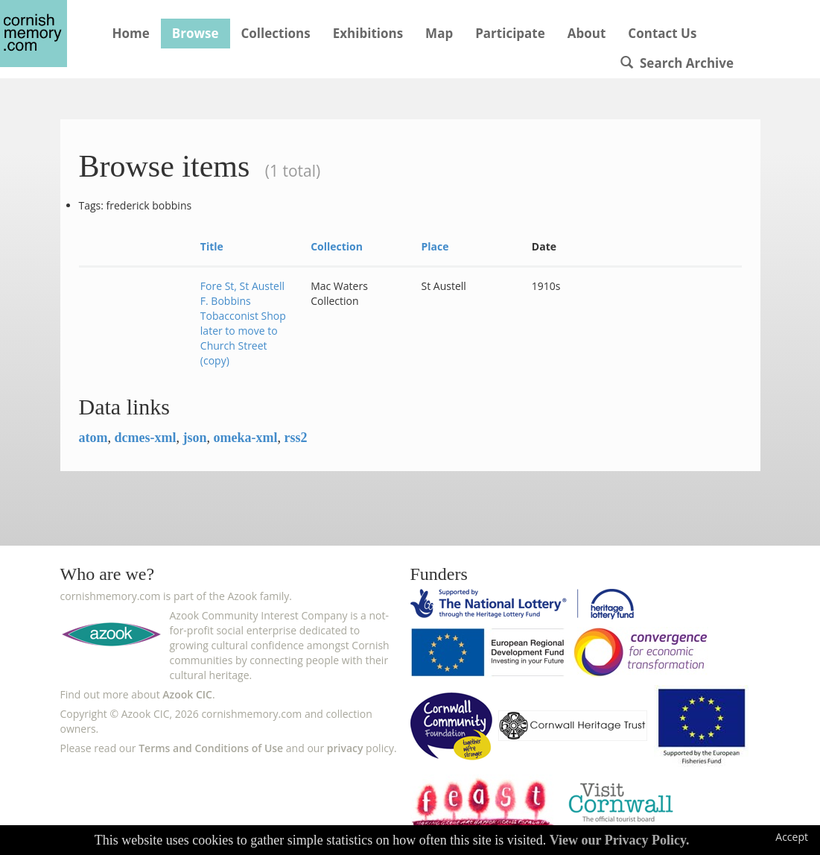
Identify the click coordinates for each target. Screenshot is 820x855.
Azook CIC (187, 694)
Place (434, 246)
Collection (337, 246)
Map (439, 33)
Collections (276, 33)
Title (211, 246)
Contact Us (662, 33)
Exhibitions (368, 33)
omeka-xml (246, 437)
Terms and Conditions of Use (211, 748)
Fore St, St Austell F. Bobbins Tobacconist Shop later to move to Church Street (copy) (243, 323)
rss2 (295, 437)
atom (93, 437)
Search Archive (677, 63)
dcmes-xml (146, 437)
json (194, 437)
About (587, 33)
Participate (510, 33)
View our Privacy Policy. (620, 840)
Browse (195, 33)
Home (131, 33)
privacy (345, 748)
